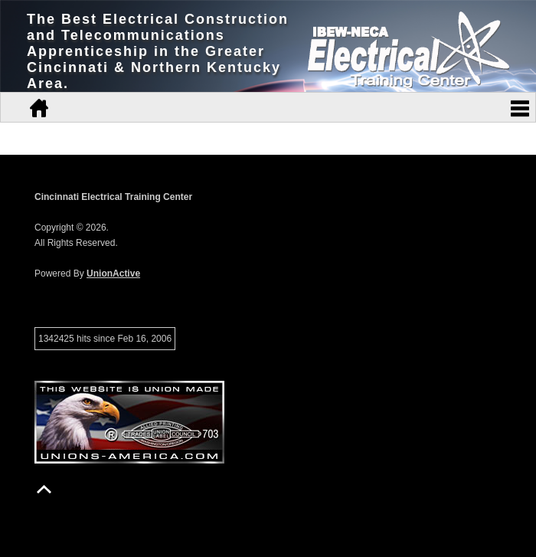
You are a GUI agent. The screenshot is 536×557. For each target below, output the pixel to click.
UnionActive (113, 273)
